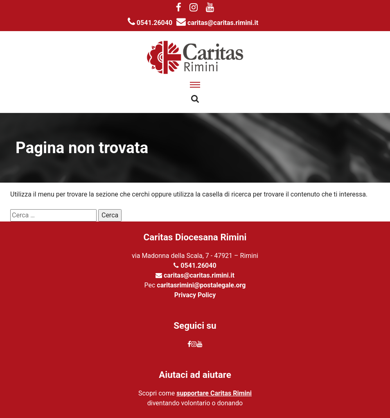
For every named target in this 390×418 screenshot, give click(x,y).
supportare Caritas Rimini (214, 393)
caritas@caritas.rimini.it (217, 23)
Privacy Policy (195, 295)
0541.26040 (150, 23)
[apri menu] (195, 84)
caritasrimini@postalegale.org (201, 285)
